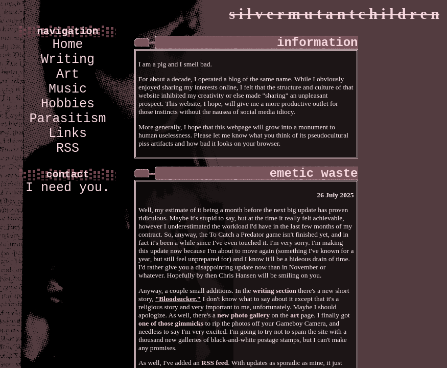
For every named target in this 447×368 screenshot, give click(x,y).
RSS (67, 148)
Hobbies (68, 104)
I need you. (68, 187)
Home (67, 44)
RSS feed (214, 362)
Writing (68, 59)
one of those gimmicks (170, 323)
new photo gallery (243, 315)
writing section (274, 290)
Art (67, 74)
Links (68, 133)
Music (68, 89)
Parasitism (67, 118)
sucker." (188, 299)
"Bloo (164, 299)
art (294, 315)
